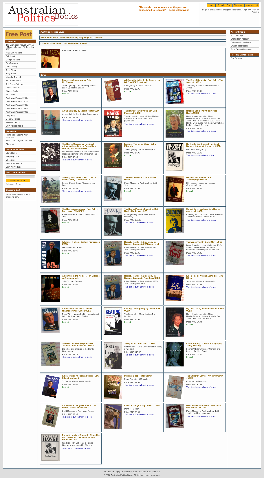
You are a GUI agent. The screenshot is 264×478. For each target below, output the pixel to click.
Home (211, 5)
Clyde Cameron (13, 87)
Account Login (237, 35)
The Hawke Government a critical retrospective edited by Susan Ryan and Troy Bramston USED (79, 146)
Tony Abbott (11, 74)
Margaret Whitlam (14, 53)
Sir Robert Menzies (14, 80)
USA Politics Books (14, 126)
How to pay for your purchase (19, 140)
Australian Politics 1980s (17, 105)
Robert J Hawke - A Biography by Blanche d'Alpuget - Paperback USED (142, 277)
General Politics (13, 119)
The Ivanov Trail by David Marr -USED (204, 242)
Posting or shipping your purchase (16, 136)
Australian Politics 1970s (17, 101)
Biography (10, 115)
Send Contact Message (241, 49)
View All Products (13, 167)
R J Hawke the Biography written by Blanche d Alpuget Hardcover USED (203, 145)
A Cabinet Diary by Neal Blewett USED (80, 111)
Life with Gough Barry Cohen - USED (142, 405)
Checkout (238, 5)
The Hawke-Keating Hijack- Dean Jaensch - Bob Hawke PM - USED (78, 344)
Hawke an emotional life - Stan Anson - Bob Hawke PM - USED (204, 406)
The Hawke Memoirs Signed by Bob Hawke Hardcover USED (141, 210)
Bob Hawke (11, 56)
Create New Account (240, 39)
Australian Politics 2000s (17, 112)
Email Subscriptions (239, 46)
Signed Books (12, 91)
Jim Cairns (10, 94)
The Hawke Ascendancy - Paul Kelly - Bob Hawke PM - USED (80, 210)
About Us (10, 144)
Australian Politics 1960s (17, 98)
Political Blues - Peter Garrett (138, 376)
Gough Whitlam (13, 60)
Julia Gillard (11, 70)
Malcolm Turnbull (13, 77)
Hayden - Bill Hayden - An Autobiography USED (198, 178)
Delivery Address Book (241, 42)
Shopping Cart (224, 5)
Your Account (252, 5)
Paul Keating (11, 67)
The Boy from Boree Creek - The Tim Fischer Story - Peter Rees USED (79, 178)
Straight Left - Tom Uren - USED (139, 343)
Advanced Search (14, 163)
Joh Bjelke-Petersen (15, 84)
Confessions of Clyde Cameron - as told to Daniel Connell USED (79, 406)
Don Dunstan (12, 63)
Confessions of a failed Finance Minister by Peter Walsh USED (77, 309)
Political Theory (13, 122)
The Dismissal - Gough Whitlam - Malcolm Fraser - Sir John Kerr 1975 (20, 47)
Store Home (11, 153)
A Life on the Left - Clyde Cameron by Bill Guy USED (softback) (142, 81)
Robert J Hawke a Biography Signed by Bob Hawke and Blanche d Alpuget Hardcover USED (81, 437)
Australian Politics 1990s (17, 108)
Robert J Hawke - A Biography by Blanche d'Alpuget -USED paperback (142, 243)
